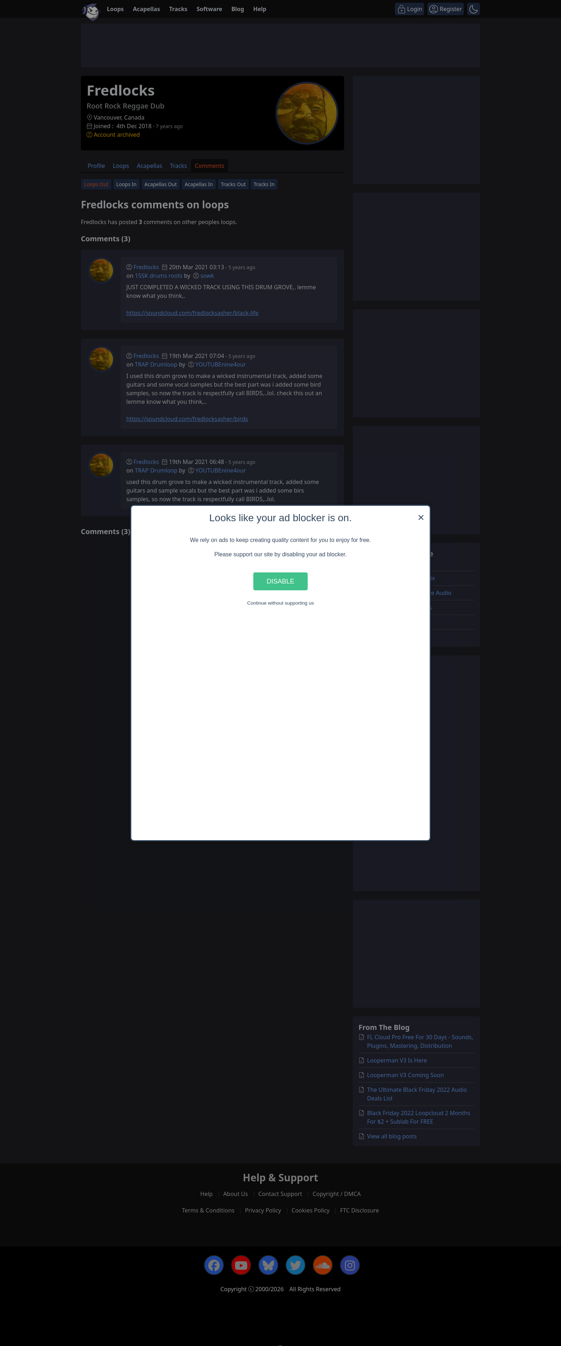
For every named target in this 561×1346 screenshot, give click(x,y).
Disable (280, 581)
